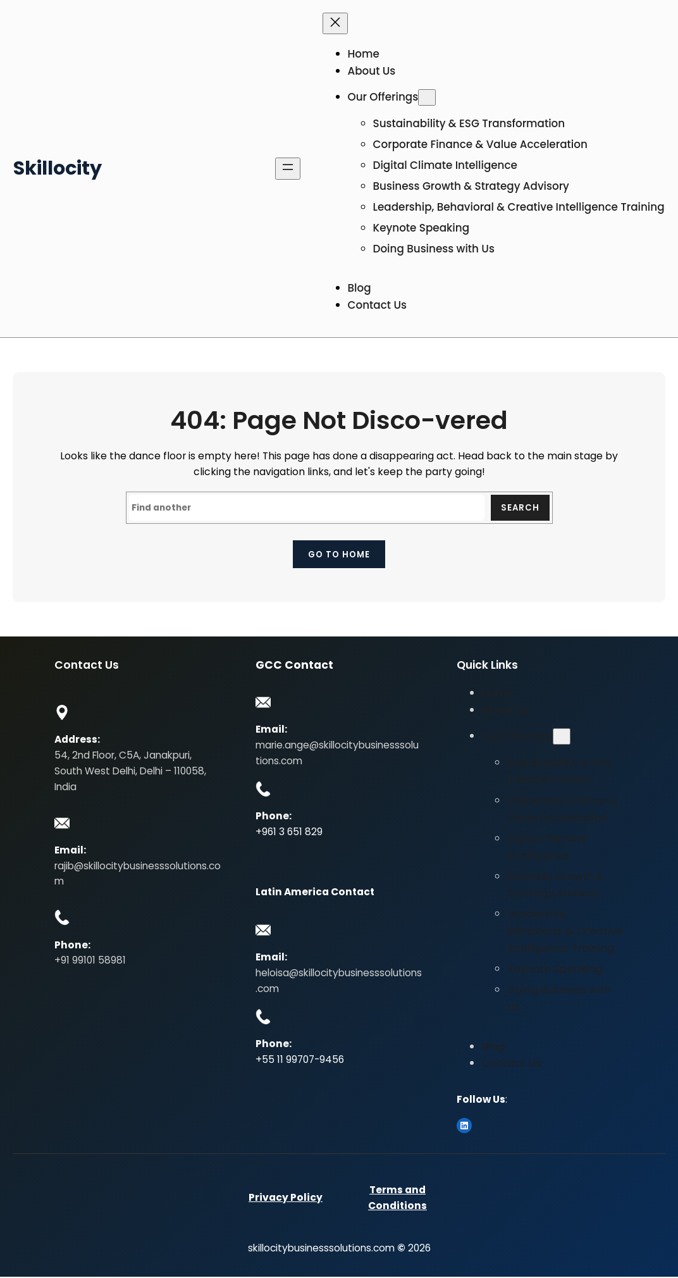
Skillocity (57, 168)
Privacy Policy (286, 1198)
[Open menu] (287, 168)
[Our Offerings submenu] (427, 97)
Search (519, 508)
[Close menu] (335, 23)
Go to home (339, 555)
